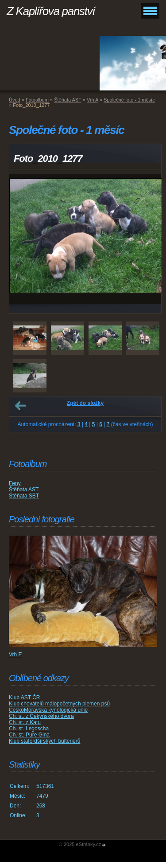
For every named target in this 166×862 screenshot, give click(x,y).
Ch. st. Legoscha (29, 728)
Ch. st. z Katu (25, 722)
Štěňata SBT (24, 496)
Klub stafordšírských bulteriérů (44, 741)
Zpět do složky (85, 403)
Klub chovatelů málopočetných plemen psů (59, 704)
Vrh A (92, 99)
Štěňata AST (67, 99)
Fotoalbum (37, 99)
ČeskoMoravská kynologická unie (48, 710)
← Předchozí (20, 405)
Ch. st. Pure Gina (29, 735)
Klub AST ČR (24, 697)
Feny (15, 483)
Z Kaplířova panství (51, 11)
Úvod (14, 99)
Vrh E (15, 654)
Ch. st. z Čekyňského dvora (41, 716)
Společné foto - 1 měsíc (129, 99)
